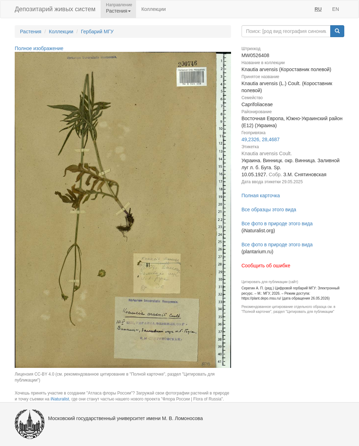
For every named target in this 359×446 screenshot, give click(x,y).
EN (335, 9)
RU (317, 9)
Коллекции (153, 9)
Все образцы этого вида (269, 209)
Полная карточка (261, 195)
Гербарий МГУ (97, 31)
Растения (30, 31)
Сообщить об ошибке (266, 265)
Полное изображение (39, 48)
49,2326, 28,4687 (261, 139)
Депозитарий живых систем (55, 9)
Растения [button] (118, 11)
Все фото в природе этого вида (277, 223)
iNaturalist (59, 399)
